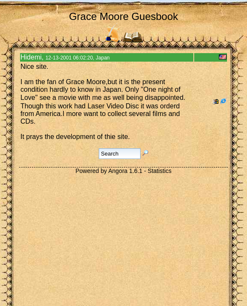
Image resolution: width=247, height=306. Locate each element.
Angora (117, 170)
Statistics (160, 170)
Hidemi (31, 57)
